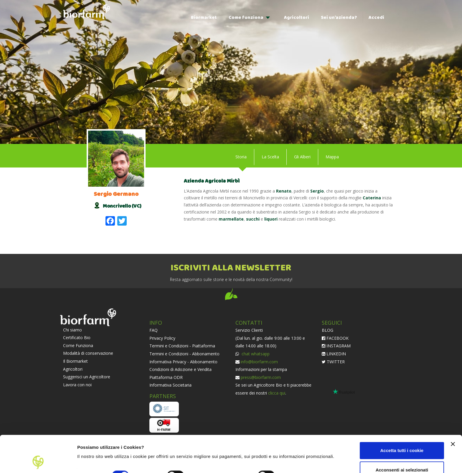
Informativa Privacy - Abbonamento (183, 361)
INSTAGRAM (336, 346)
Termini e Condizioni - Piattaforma (182, 346)
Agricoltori (296, 18)
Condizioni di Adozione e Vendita (180, 369)
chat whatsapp (255, 354)
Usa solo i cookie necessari (402, 454)
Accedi (376, 18)
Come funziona (246, 18)
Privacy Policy (162, 338)
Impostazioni (91, 461)
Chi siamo (72, 330)
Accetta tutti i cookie (402, 415)
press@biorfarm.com (261, 377)
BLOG (327, 330)
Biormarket (204, 18)
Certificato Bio (76, 337)
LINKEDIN (334, 354)
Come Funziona (78, 345)
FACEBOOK (335, 338)
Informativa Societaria (170, 385)
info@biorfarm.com (259, 361)
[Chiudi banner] (453, 410)
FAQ (153, 330)
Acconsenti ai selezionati (402, 435)
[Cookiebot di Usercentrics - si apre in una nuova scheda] (38, 461)
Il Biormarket (75, 361)
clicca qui (276, 393)
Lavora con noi (77, 384)
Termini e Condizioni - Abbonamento (184, 354)
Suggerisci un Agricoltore (86, 377)
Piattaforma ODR (166, 377)
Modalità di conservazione (88, 353)
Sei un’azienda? (339, 18)
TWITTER (333, 361)
